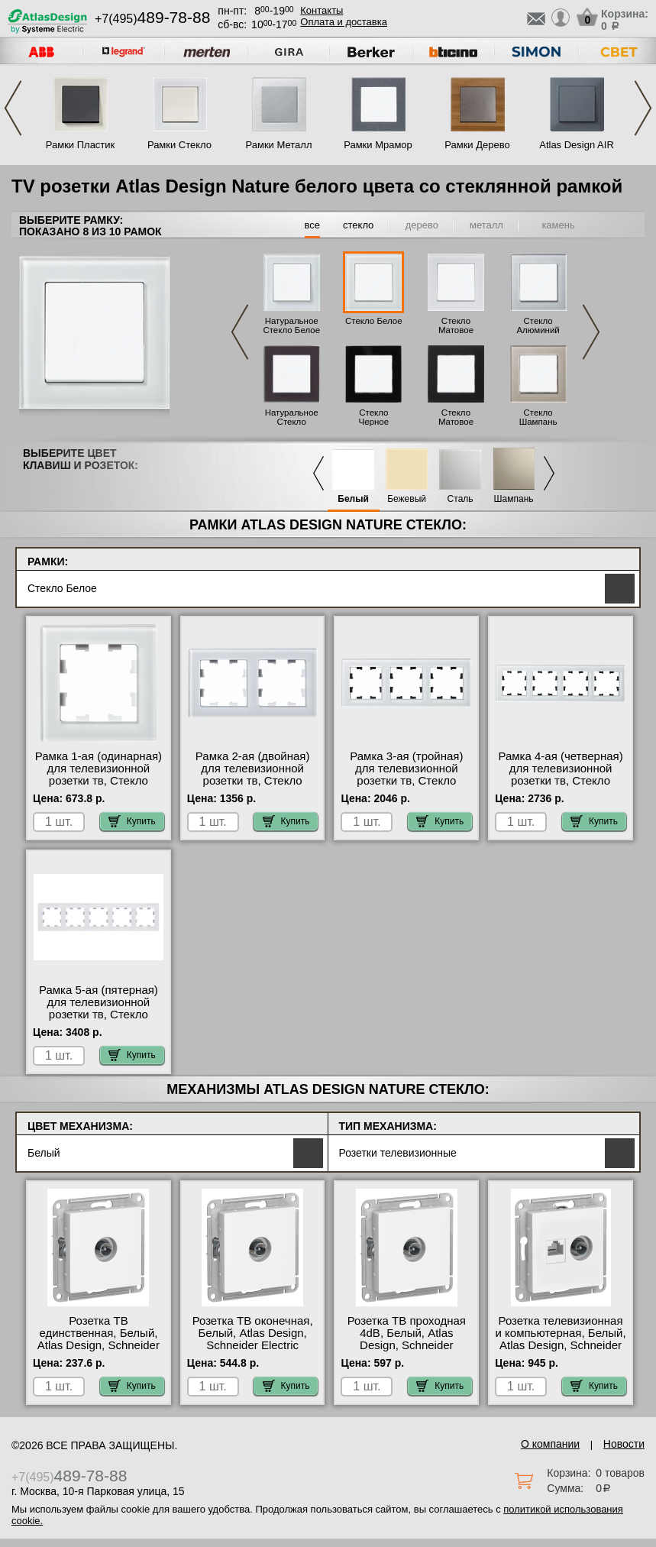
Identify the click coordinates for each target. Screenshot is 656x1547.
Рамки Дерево (476, 144)
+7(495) (152, 18)
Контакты (321, 10)
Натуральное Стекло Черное (291, 421)
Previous (13, 108)
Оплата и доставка (343, 22)
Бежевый (406, 499)
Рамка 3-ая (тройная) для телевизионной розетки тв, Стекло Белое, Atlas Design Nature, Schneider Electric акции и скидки (406, 787)
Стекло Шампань (538, 417)
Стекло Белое (373, 320)
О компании (550, 1444)
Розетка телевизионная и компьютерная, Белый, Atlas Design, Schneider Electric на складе (561, 1339)
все (313, 225)
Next (643, 108)
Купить (132, 821)
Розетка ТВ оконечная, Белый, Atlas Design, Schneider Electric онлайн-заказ (252, 1339)
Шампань (514, 499)
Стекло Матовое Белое (455, 330)
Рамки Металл (279, 144)
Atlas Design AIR (576, 144)
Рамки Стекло (179, 144)
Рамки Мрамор (378, 144)
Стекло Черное (374, 417)
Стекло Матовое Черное (455, 421)
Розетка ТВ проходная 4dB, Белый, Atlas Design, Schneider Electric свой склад (406, 1339)
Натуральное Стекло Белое (291, 325)
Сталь (460, 499)
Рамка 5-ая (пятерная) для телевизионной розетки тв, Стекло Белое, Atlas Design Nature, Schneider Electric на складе (98, 1020)
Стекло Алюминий (537, 325)
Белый (353, 499)
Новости (624, 1444)
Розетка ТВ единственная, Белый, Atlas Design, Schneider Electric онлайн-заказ (98, 1339)
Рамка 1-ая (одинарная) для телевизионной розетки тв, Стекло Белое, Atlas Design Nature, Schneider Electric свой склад (98, 787)
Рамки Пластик (80, 144)
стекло (358, 225)
